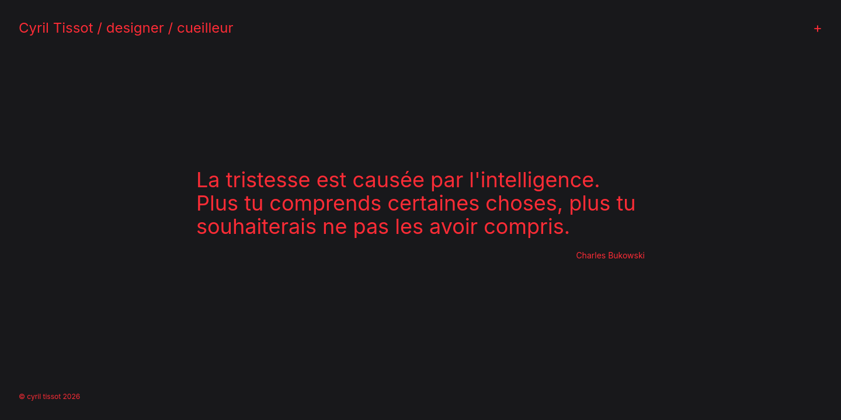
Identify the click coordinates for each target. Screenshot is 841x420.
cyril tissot (44, 396)
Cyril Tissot (56, 27)
